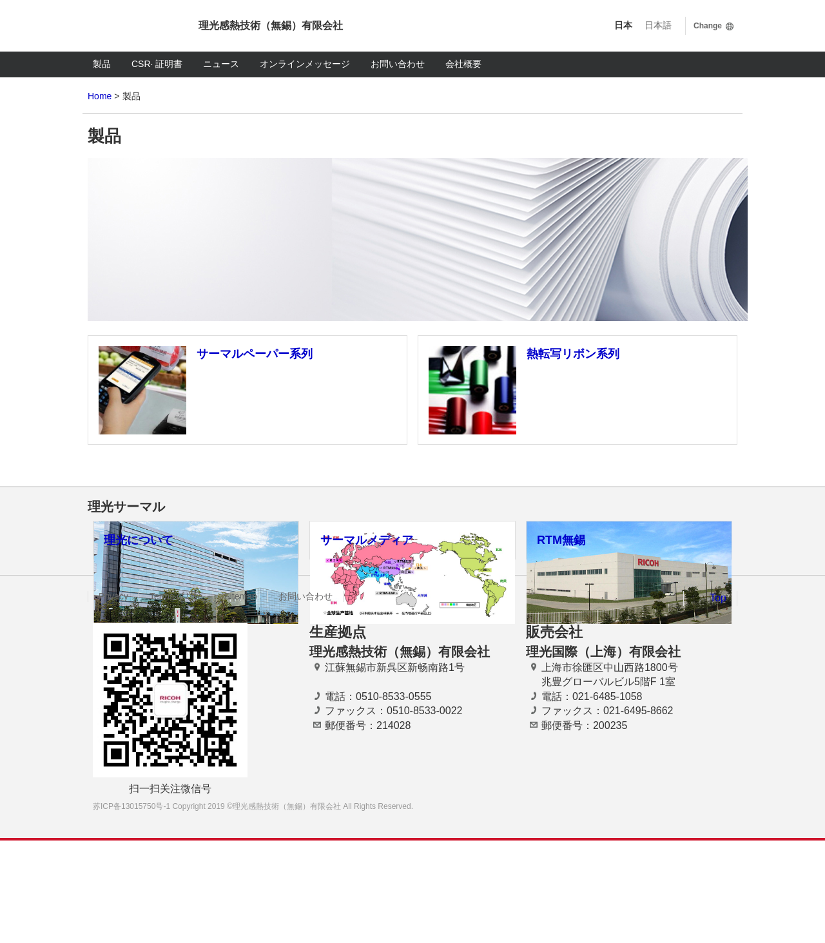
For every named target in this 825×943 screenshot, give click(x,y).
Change (708, 25)
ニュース (221, 64)
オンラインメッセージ (305, 64)
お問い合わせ (398, 64)
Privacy (113, 699)
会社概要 (463, 64)
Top (718, 700)
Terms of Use (176, 699)
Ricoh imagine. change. (133, 25)
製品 (102, 64)
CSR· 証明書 (156, 64)
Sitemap (240, 699)
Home (100, 96)
